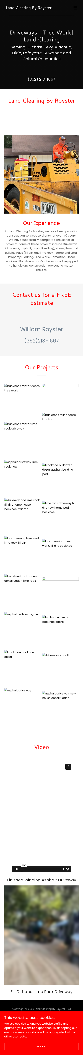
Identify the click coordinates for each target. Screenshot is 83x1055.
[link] (29, 8)
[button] (75, 7)
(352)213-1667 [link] (41, 340)
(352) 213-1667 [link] (41, 79)
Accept (41, 1046)
